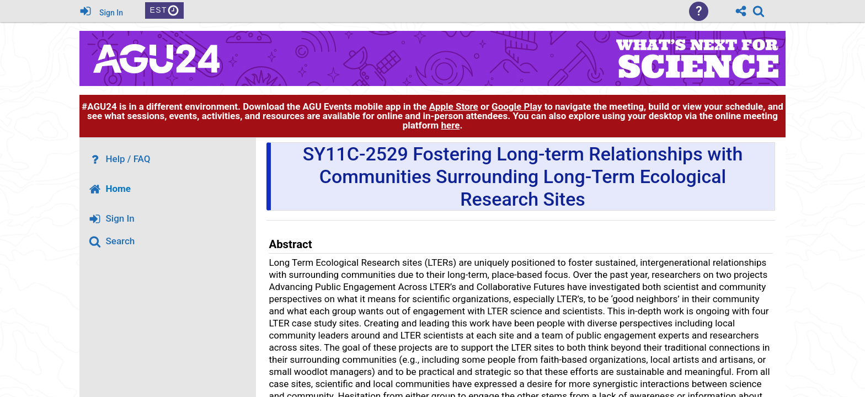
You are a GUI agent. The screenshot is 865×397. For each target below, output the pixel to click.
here (450, 125)
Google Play (517, 106)
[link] (758, 11)
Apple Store (453, 106)
